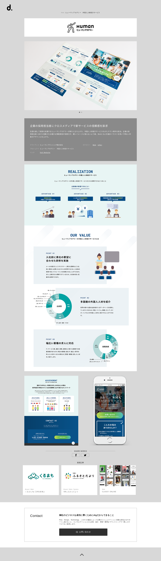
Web (94, 145)
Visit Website (45, 152)
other (100, 145)
